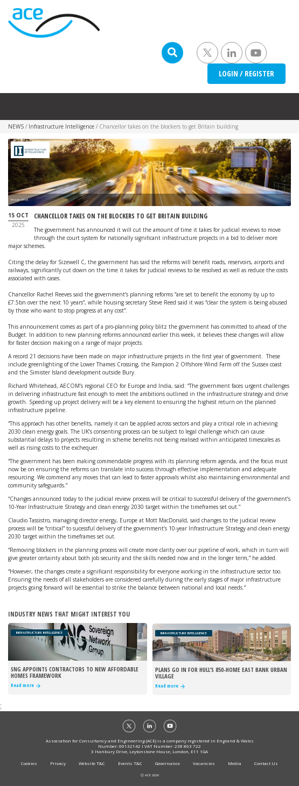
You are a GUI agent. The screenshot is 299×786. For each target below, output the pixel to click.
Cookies (29, 763)
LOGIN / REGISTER (246, 73)
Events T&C (130, 763)
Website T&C (92, 763)
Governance (167, 763)
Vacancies (204, 763)
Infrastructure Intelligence (61, 126)
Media (234, 763)
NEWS (16, 126)
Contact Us (266, 763)
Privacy (58, 763)
